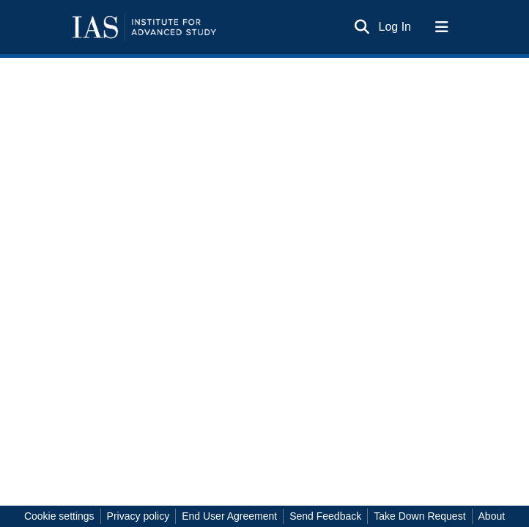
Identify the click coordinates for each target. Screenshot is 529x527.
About (492, 516)
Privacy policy (138, 516)
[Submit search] (362, 27)
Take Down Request (419, 516)
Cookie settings (59, 516)
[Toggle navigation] (441, 27)
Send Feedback (325, 516)
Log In (396, 26)
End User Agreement (229, 516)
